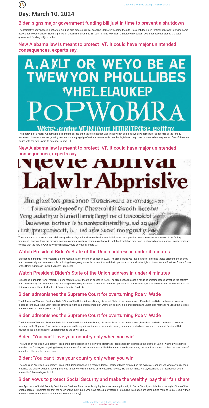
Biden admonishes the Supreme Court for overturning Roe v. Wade (89, 294)
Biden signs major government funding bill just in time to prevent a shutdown (101, 23)
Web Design (102, 404)
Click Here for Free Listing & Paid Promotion (147, 4)
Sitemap (94, 404)
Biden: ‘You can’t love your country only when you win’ (76, 337)
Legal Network (113, 404)
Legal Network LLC (116, 402)
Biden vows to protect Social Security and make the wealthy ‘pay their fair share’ (104, 379)
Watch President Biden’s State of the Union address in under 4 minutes (94, 251)
